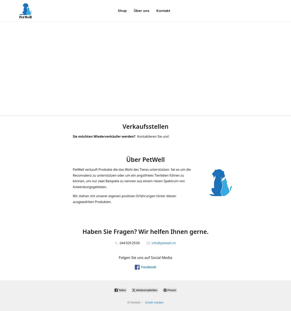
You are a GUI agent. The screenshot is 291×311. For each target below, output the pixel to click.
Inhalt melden (154, 302)
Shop (122, 11)
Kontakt (163, 11)
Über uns (141, 11)
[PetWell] (25, 11)
